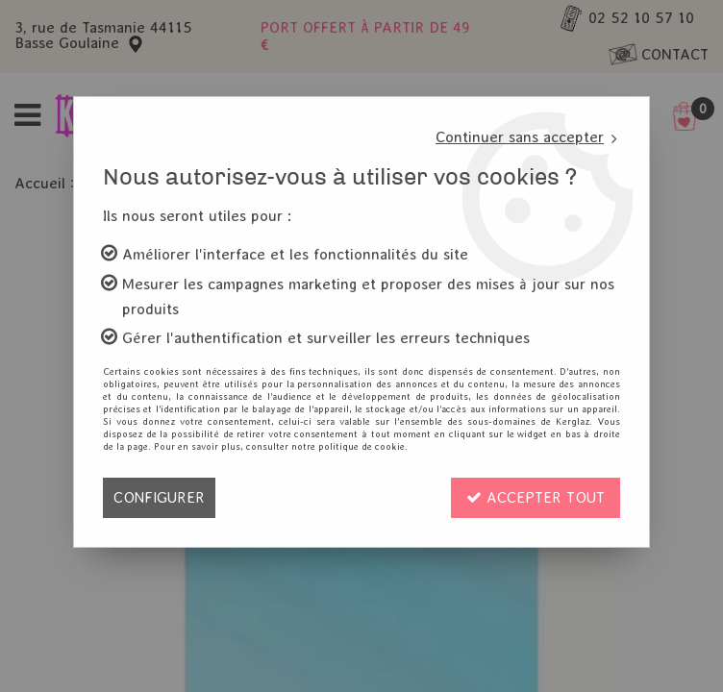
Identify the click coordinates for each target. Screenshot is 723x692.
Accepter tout (535, 497)
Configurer (159, 497)
